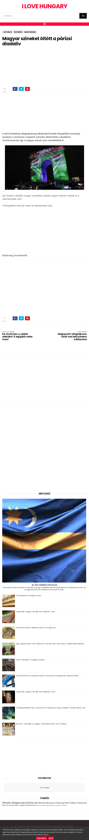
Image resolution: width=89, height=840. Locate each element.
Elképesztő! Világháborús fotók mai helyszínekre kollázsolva (70, 336)
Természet (82, 803)
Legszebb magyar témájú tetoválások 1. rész (35, 611)
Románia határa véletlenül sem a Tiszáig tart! (36, 627)
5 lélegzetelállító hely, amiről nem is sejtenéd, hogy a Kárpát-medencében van (50, 708)
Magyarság (30, 32)
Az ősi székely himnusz (44, 584)
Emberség (59, 803)
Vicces (9, 805)
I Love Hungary (44, 6)
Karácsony (52, 805)
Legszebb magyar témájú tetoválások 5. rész (35, 691)
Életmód (18, 32)
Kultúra (29, 802)
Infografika (59, 805)
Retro (37, 805)
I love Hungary (44, 788)
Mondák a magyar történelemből (23, 805)
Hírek (67, 803)
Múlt (36, 803)
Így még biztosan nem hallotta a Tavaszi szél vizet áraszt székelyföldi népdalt (50, 643)
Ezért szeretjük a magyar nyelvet (30, 659)
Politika (65, 805)
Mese (4, 805)
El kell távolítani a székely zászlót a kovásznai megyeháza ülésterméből (47, 675)
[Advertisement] (45, 66)
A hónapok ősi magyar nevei (28, 595)
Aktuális (7, 32)
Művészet (50, 803)
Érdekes (73, 803)
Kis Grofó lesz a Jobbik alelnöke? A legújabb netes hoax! (19, 336)
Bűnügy (45, 805)
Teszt (41, 805)
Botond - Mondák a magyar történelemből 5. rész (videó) (41, 724)
